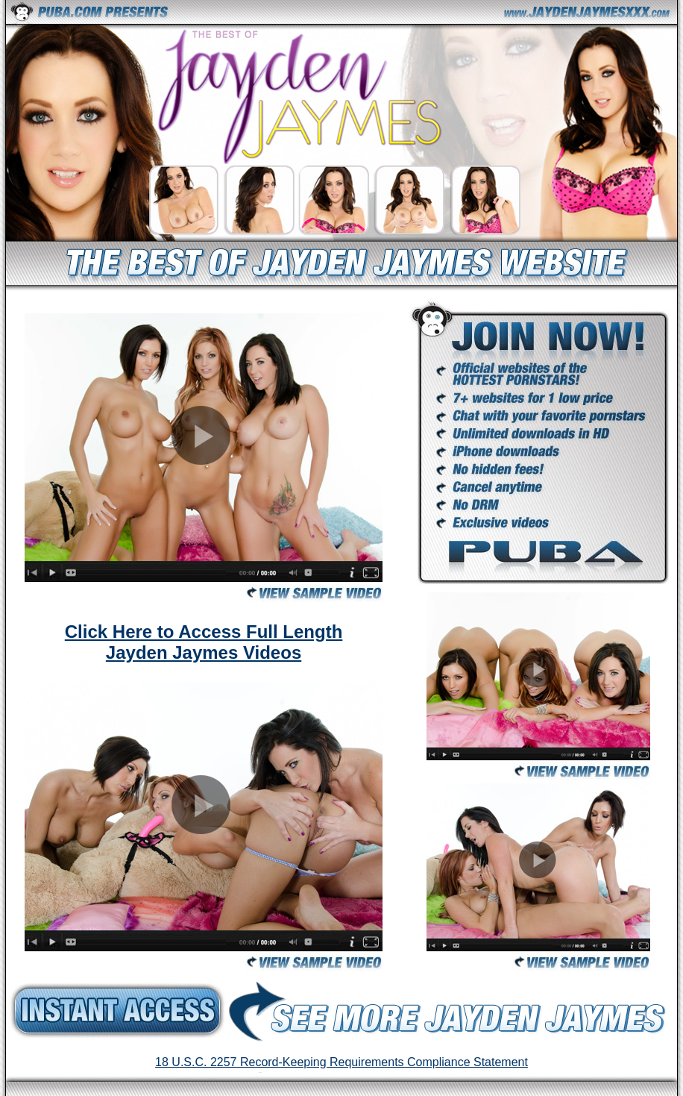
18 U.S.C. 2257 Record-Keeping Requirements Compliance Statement (341, 1062)
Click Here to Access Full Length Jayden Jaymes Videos (204, 642)
